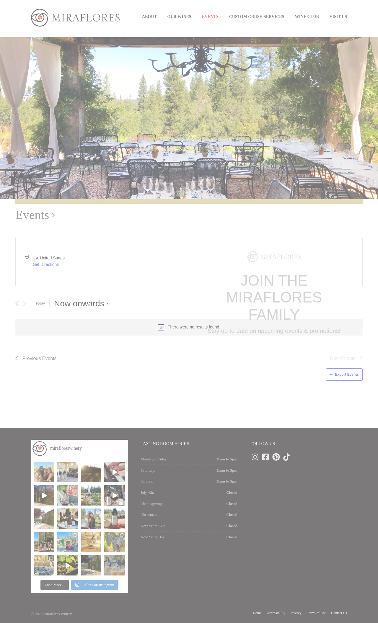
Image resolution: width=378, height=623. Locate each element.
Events (210, 16)
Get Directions (46, 264)
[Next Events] (24, 303)
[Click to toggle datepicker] (82, 304)
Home (257, 613)
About (149, 16)
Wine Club (307, 16)
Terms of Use (316, 613)
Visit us (338, 16)
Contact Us (339, 613)
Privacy (296, 613)
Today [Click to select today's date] (40, 303)
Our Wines (179, 16)
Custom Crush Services (256, 16)
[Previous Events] (17, 303)
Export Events (344, 374)
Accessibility (276, 613)
